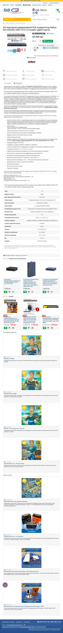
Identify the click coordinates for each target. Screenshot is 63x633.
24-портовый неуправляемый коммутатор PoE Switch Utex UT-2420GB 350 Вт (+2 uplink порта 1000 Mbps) (51, 319)
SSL (33, 627)
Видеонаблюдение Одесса (15, 625)
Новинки (19, 5)
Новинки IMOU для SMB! (10, 393)
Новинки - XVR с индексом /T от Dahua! (14, 428)
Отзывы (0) (18, 83)
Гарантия (44, 5)
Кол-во (34, 41)
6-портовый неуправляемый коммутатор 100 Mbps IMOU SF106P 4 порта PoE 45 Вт (12, 281)
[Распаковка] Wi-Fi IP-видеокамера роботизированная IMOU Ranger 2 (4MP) (24, 606)
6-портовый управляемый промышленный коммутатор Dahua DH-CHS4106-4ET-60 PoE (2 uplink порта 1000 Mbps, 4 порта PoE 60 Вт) (30, 283)
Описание (8, 83)
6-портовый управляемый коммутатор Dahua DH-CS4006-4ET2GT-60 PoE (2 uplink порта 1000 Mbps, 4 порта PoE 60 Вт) (50, 282)
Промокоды (27, 5)
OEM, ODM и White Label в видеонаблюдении (15, 501)
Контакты (50, 5)
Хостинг (4, 627)
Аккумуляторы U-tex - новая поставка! (14, 463)
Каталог (7, 5)
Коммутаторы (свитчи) (20, 23)
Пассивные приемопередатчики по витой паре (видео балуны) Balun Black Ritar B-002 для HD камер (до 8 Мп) (11, 319)
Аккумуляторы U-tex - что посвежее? (13, 536)
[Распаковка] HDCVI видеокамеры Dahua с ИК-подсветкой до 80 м (21, 571)
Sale (13, 5)
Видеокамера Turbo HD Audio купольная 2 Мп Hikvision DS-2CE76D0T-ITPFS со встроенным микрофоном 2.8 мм (30, 319)
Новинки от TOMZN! (9, 358)
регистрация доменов (25, 627)
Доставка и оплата (36, 5)
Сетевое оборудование (10, 23)
